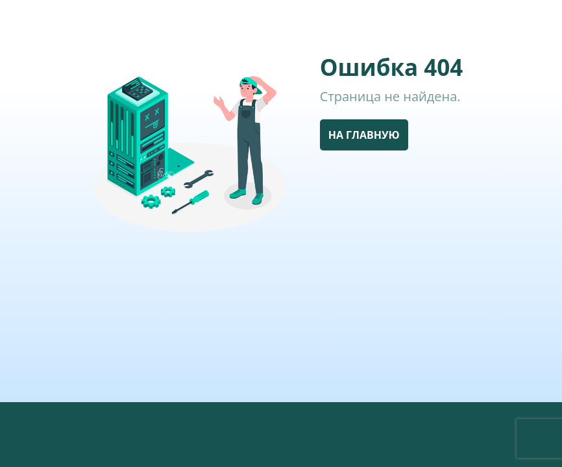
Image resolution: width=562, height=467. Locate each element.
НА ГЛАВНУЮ (364, 135)
